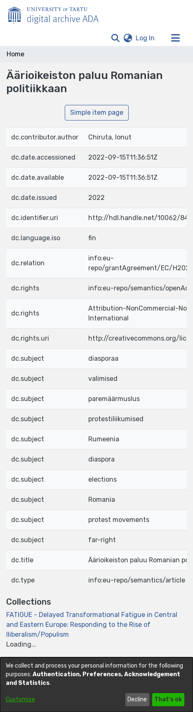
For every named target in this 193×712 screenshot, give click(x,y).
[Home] (57, 13)
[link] (91, 624)
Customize (20, 699)
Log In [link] (145, 38)
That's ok (168, 699)
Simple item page (96, 112)
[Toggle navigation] (175, 38)
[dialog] (96, 684)
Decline (137, 699)
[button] (115, 38)
